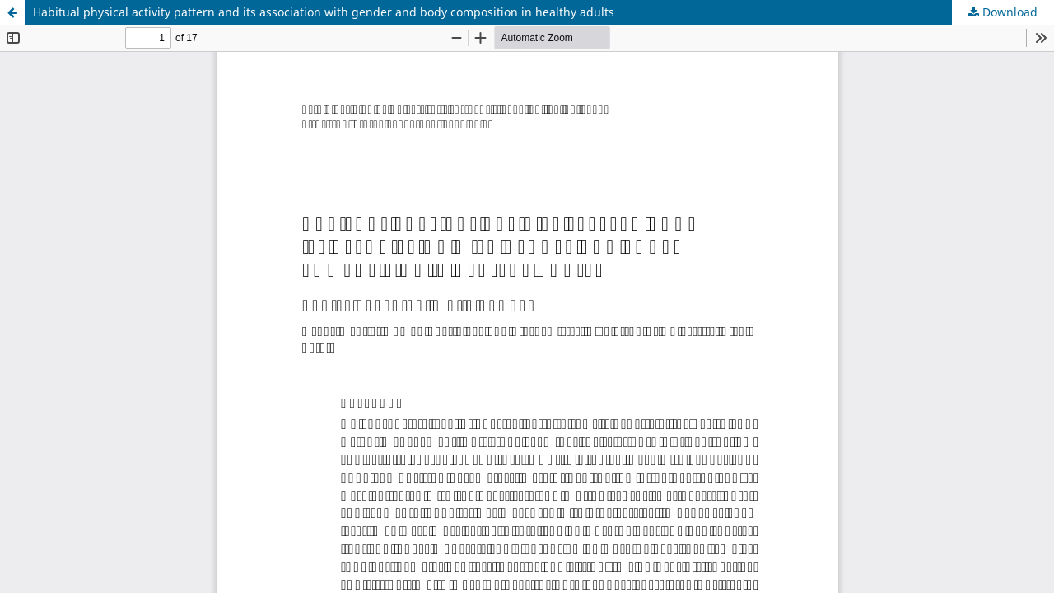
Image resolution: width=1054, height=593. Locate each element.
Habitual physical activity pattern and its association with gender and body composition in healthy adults (323, 12)
